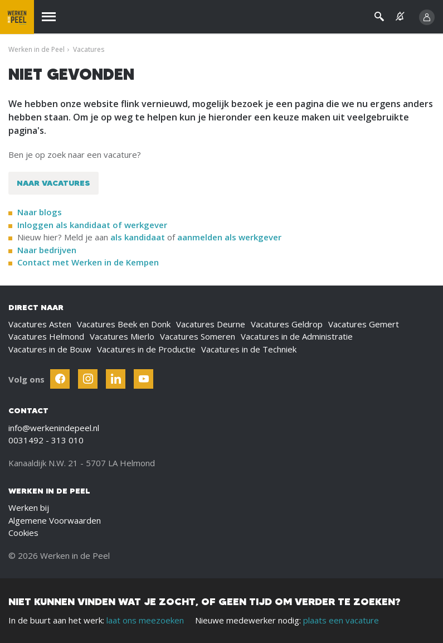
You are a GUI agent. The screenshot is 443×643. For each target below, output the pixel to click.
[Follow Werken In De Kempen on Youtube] (143, 379)
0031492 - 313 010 (46, 440)
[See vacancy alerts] (400, 16)
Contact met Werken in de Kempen (88, 262)
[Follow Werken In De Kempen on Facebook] (60, 379)
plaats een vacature (341, 620)
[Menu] (49, 17)
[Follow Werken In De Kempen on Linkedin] (115, 379)
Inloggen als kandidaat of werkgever (92, 224)
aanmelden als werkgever (229, 237)
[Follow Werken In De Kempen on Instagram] (88, 379)
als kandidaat (137, 237)
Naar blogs (39, 211)
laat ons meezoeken (145, 620)
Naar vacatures (53, 183)
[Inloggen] (427, 17)
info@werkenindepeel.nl (53, 427)
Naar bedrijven (48, 249)
